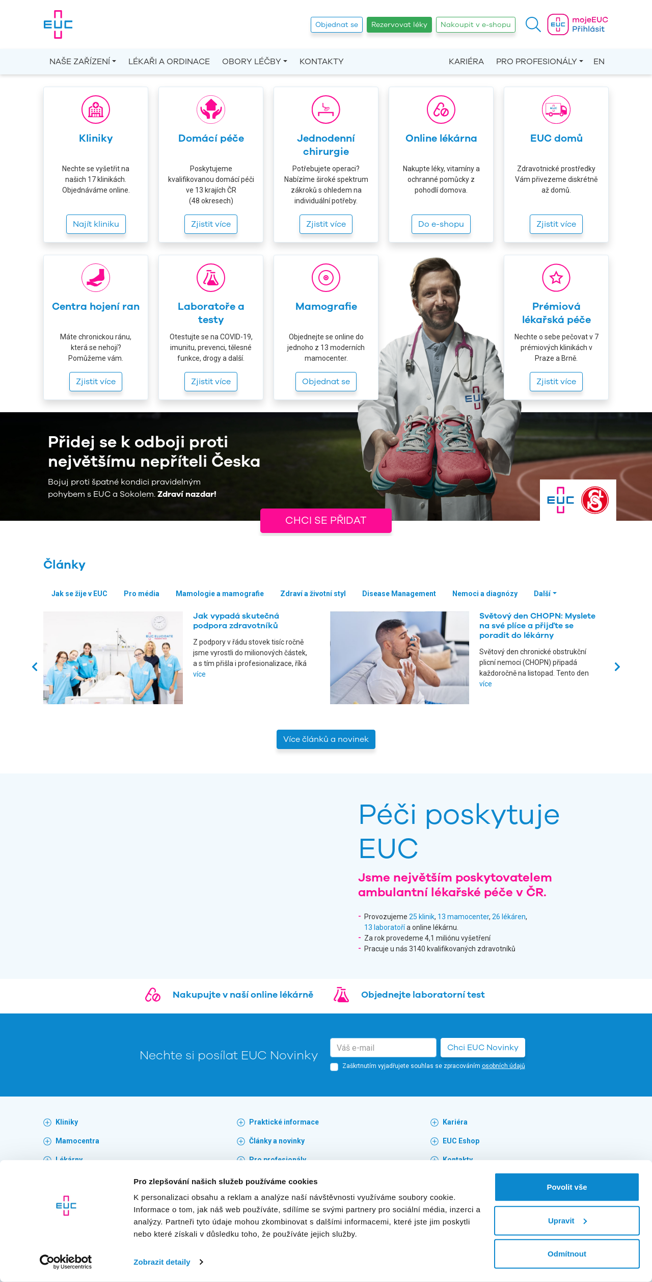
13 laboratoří (384, 927)
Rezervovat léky (399, 25)
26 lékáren (509, 917)
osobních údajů (503, 1066)
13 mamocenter (463, 917)
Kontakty (322, 61)
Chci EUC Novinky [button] (483, 1047)
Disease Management (399, 594)
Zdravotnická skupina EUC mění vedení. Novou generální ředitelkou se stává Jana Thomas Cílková (252, 630)
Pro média (141, 594)
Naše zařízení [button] (79, 61)
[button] (533, 24)
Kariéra (466, 61)
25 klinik (421, 917)
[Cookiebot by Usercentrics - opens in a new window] (66, 1262)
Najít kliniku (96, 224)
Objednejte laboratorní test (423, 995)
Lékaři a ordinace (169, 61)
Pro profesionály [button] (536, 61)
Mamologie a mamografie (220, 594)
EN (599, 61)
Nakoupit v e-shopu (476, 25)
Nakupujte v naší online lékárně (243, 995)
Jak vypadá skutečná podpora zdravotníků (523, 620)
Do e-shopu (441, 224)
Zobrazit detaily (162, 1262)
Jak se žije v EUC (79, 594)
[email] (383, 1047)
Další (542, 594)
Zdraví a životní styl (313, 594)
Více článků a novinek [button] (326, 739)
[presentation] (34, 666)
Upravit (567, 1220)
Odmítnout (567, 1253)
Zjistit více (211, 224)
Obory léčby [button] (251, 61)
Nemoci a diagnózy (485, 594)
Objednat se (336, 25)
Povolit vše (567, 1187)
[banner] (58, 24)
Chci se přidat (326, 520)
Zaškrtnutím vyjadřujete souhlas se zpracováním (433, 1066)
